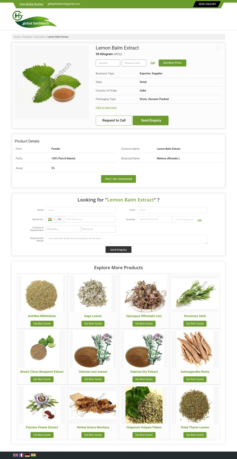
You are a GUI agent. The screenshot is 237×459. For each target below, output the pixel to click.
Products (27, 36)
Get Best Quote (42, 323)
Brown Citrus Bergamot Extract (42, 371)
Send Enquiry (207, 4)
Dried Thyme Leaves (195, 427)
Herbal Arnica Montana (93, 427)
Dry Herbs (40, 36)
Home (17, 36)
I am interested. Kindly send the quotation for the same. (126, 239)
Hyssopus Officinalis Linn (144, 316)
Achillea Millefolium (42, 316)
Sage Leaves (93, 316)
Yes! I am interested (118, 179)
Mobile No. (38, 219)
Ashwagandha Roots (195, 371)
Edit (153, 62)
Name (40, 210)
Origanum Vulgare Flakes (144, 427)
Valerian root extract (93, 371)
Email (132, 210)
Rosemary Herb (195, 316)
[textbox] (134, 63)
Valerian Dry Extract (144, 371)
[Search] (223, 20)
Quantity (130, 219)
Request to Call (114, 120)
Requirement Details (37, 239)
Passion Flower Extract (42, 427)
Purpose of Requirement (37, 229)
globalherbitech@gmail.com (64, 3)
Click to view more (106, 107)
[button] (31, 4)
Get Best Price (172, 63)
